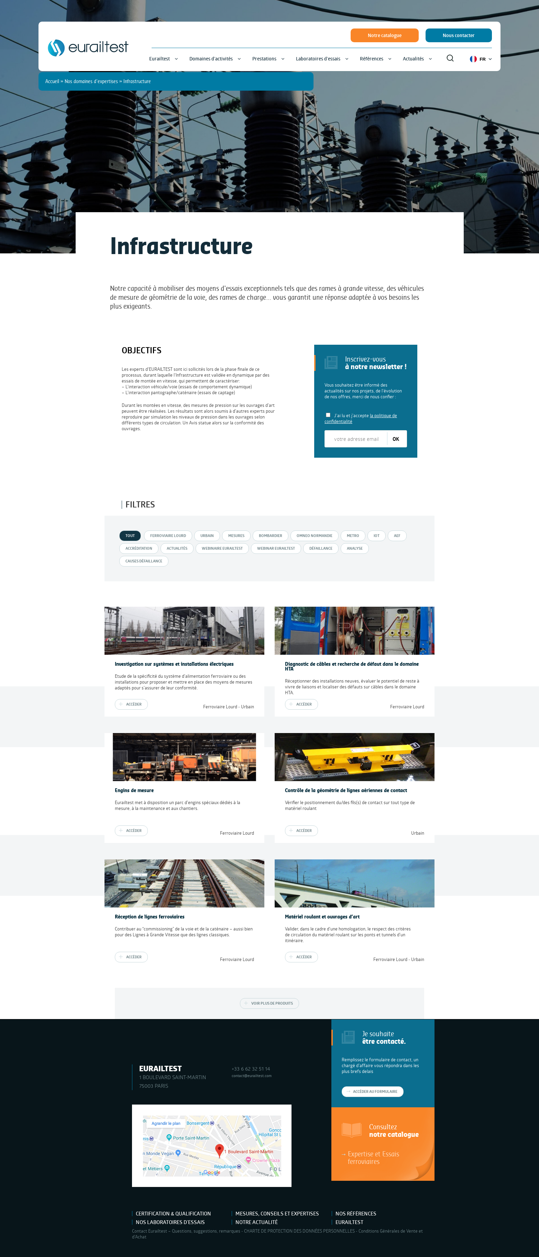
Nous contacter (459, 35)
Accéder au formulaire (375, 1091)
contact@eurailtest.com (252, 1075)
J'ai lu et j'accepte (360, 418)
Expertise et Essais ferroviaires (373, 1157)
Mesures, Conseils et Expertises (277, 1213)
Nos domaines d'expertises (91, 81)
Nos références (356, 1213)
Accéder (134, 704)
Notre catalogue (385, 35)
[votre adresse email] (356, 438)
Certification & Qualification (173, 1213)
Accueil (52, 81)
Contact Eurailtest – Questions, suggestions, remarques (186, 1231)
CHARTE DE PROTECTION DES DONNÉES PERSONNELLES (299, 1231)
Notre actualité (256, 1222)
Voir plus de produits (272, 1003)
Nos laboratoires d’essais (170, 1222)
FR (481, 59)
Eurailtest (349, 1222)
